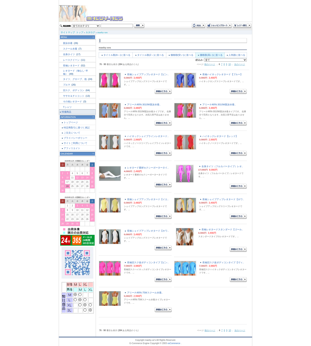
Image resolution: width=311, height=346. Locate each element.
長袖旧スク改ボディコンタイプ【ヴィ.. (223, 262)
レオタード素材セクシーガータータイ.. (148, 167)
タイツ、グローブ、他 (75, 79)
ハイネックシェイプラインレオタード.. (148, 136)
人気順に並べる (237, 55)
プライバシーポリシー (75, 138)
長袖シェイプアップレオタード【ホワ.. (223, 199)
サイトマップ (68, 32)
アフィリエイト (72, 148)
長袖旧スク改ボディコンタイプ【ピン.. (148, 262)
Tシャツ (67, 107)
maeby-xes (102, 32)
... (217, 64)
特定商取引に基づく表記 (77, 127)
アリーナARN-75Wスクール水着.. (145, 292)
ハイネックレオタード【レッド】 (220, 136)
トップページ (71, 122)
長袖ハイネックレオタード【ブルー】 (222, 74)
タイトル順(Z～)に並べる (150, 55)
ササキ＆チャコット (74, 96)
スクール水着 (70, 48)
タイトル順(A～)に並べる (116, 55)
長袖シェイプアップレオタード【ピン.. (148, 74)
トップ (79, 32)
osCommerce (174, 343)
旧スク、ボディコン (74, 90)
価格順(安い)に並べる (182, 55)
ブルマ (67, 84)
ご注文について (72, 132)
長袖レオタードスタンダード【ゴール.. (222, 229)
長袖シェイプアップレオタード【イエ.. (148, 199)
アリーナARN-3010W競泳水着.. (144, 104)
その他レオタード (73, 101)
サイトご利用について (75, 143)
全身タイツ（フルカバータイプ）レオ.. (222, 166)
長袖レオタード (71, 65)
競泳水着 (68, 43)
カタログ (90, 32)
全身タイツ (69, 54)
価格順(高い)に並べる (211, 55)
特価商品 (66, 112)
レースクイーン (71, 60)
